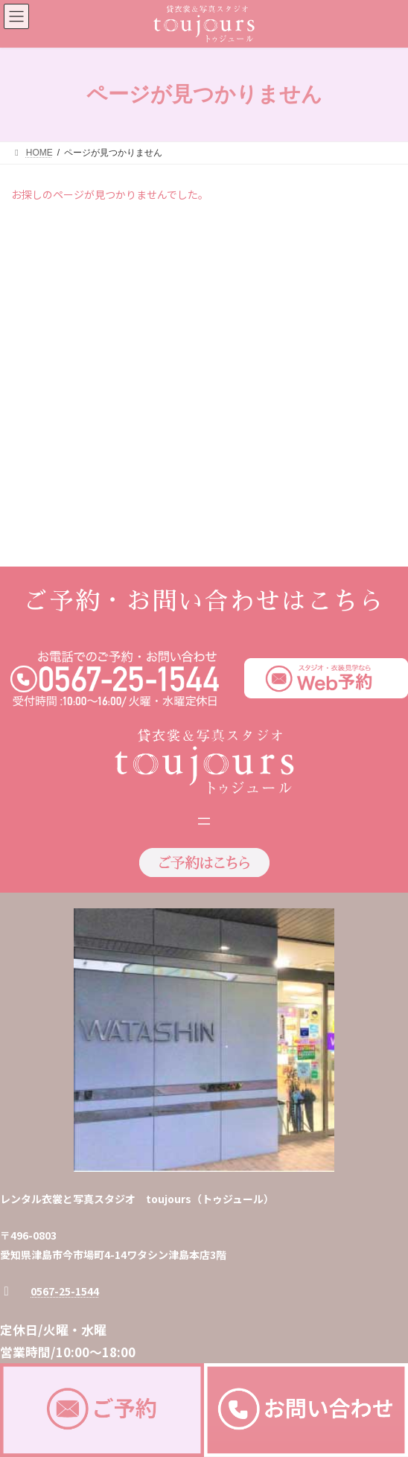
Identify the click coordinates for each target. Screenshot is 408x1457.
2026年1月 (41, 289)
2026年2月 (41, 263)
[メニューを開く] (204, 578)
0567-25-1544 (65, 1049)
